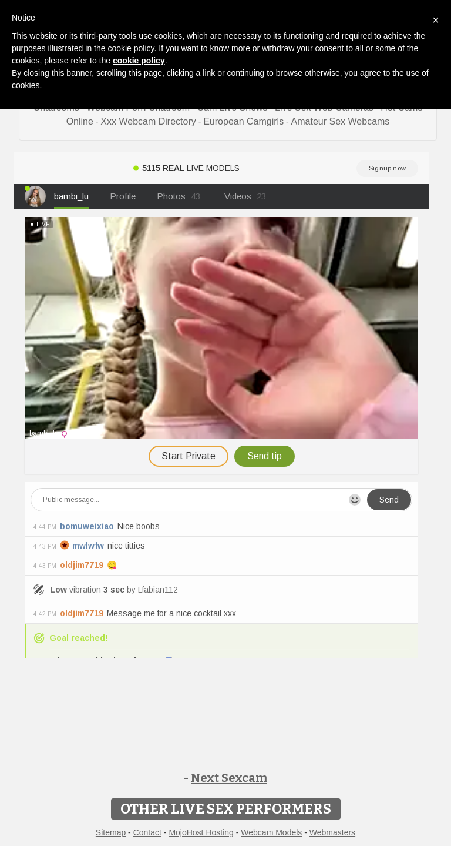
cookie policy (139, 60)
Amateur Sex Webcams (340, 121)
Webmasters (332, 832)
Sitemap (111, 832)
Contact (147, 832)
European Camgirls (243, 121)
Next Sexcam (229, 778)
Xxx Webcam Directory (148, 121)
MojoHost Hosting (201, 832)
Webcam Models (271, 832)
